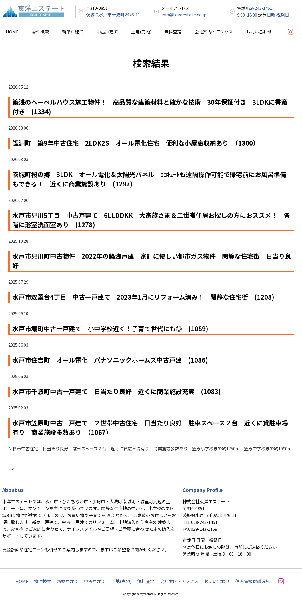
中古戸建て (107, 32)
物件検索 (40, 32)
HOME (12, 32)
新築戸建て (72, 32)
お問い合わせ (259, 32)
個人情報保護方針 (252, 581)
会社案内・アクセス (214, 32)
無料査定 (172, 32)
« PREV (14, 463)
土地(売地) (141, 32)
